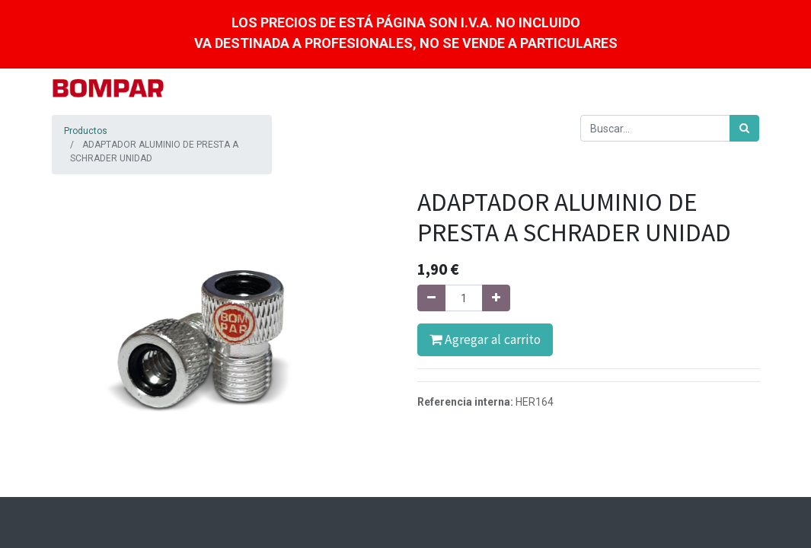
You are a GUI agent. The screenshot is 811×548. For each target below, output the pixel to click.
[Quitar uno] (431, 298)
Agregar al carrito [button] (485, 339)
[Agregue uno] (496, 298)
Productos (85, 131)
